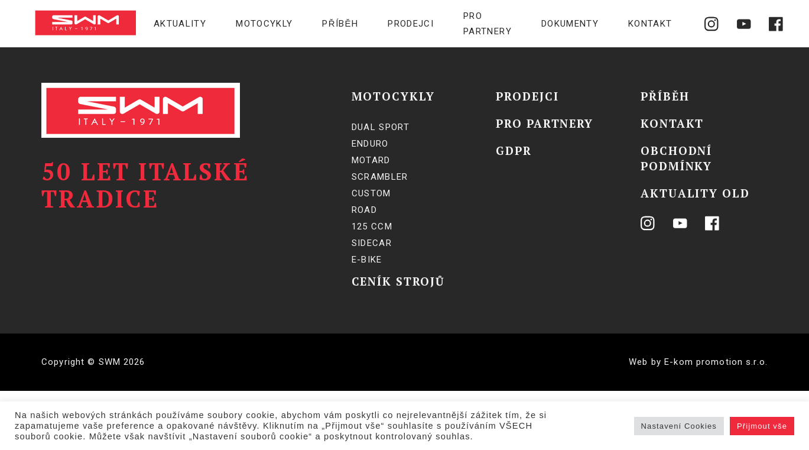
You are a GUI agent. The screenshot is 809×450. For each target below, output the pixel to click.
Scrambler (380, 176)
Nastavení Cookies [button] (679, 426)
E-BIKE (367, 259)
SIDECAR (372, 243)
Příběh (340, 23)
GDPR (514, 150)
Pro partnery (487, 24)
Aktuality (180, 23)
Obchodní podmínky (676, 158)
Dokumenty (570, 23)
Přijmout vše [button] (762, 426)
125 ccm (372, 226)
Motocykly (264, 23)
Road (364, 210)
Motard (371, 160)
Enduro (370, 143)
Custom (371, 193)
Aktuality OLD (695, 193)
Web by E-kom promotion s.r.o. (698, 362)
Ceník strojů (399, 281)
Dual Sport (381, 127)
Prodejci (411, 23)
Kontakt (650, 23)
